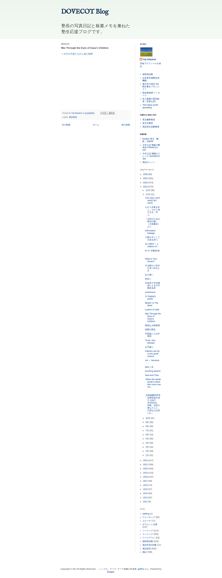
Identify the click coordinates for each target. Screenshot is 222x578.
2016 (145, 485)
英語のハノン (148, 162)
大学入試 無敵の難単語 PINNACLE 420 (151, 147)
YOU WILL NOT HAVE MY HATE (152, 200)
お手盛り (149, 347)
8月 (148, 426)
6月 (148, 434)
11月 (148, 194)
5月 (148, 438)
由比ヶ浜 (149, 367)
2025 (145, 178)
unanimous (150, 292)
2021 (145, 464)
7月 (148, 430)
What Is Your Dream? (151, 260)
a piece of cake (152, 309)
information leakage (150, 231)
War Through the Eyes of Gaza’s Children (153, 317)
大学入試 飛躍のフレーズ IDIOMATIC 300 (151, 156)
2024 (145, 182)
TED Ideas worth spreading (150, 106)
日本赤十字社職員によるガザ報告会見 (152, 285)
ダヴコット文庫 (149, 524)
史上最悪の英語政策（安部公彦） (150, 100)
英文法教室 (147, 123)
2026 (145, 174)
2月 (148, 451)
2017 (145, 481)
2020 (145, 468)
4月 (148, 443)
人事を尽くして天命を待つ (152, 238)
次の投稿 (66, 125)
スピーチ (146, 521)
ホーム (96, 125)
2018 (145, 477)
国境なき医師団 (152, 325)
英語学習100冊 (149, 545)
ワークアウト (148, 537)
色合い (148, 279)
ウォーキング (148, 517)
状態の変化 (150, 329)
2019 (145, 473)
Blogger (110, 572)
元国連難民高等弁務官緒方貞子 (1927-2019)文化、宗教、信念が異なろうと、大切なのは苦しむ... (152, 404)
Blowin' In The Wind (151, 304)
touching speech (152, 371)
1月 (148, 455)
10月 (148, 418)
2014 (145, 493)
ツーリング (147, 530)
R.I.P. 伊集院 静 (152, 250)
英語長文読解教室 (150, 126)
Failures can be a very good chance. (152, 353)
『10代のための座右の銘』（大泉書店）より (152, 223)
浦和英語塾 (147, 74)
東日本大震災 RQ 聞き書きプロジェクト (150, 86)
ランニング (147, 534)
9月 (148, 422)
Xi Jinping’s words (150, 297)
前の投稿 (126, 125)
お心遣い (149, 274)
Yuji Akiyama (149, 59)
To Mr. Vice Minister (150, 341)
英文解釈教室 (148, 119)
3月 (148, 447)
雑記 (144, 552)
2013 (145, 497)
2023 (145, 186)
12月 (148, 190)
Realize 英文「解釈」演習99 (150, 140)
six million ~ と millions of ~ (152, 245)
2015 (145, 489)
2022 (145, 460)
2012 (145, 501)
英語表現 (73, 117)
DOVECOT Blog (85, 12)
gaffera (141, 569)
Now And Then (152, 375)
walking (146, 513)
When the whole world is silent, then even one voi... (153, 383)
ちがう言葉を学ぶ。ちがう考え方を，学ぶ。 (152, 211)
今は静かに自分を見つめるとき (152, 268)
